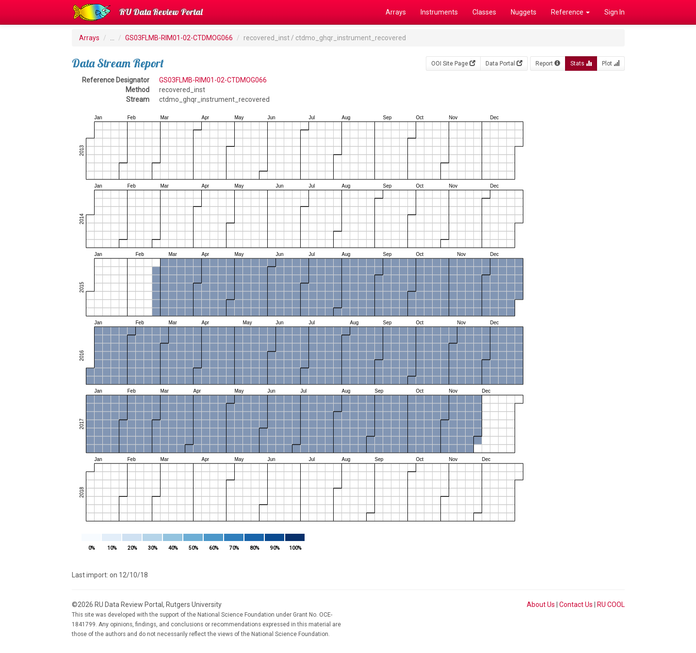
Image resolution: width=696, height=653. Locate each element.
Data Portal (504, 63)
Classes (484, 12)
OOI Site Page (453, 63)
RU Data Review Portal (161, 11)
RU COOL (611, 604)
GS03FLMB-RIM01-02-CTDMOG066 (179, 38)
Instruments (439, 12)
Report (547, 63)
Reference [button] (570, 12)
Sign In (614, 12)
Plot (610, 63)
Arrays (396, 12)
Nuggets (523, 12)
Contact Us (576, 604)
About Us (541, 604)
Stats (581, 63)
